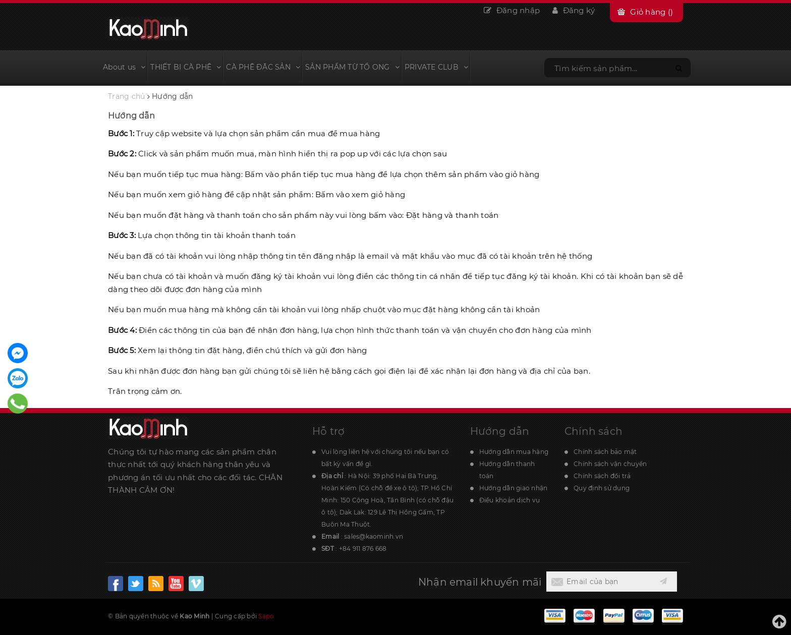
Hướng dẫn (131, 116)
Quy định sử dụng (602, 488)
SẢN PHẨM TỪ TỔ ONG (352, 67)
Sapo (266, 616)
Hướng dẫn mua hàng (514, 451)
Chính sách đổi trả (602, 476)
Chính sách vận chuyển (610, 464)
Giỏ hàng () (651, 12)
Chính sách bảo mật (605, 451)
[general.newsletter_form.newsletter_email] (599, 581)
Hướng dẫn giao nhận (513, 488)
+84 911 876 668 (363, 548)
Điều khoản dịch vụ (509, 500)
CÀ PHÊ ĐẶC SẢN (263, 67)
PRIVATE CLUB (436, 67)
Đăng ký (573, 10)
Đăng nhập (512, 10)
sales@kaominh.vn (373, 536)
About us (124, 67)
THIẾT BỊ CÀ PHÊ (185, 67)
